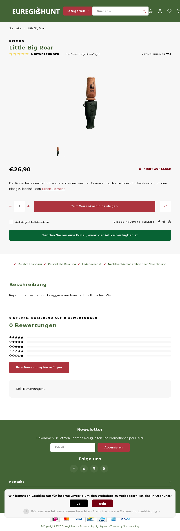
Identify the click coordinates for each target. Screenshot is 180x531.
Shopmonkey (131, 526)
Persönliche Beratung (60, 264)
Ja (78, 503)
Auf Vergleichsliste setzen (32, 222)
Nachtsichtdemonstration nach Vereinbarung (135, 264)
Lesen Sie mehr (53, 189)
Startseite (15, 28)
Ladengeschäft (90, 264)
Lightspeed (101, 526)
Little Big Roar (36, 28)
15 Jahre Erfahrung (28, 264)
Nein (102, 503)
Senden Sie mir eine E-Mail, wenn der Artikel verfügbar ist (90, 236)
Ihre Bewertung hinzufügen (82, 54)
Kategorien (78, 11)
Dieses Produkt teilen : (133, 222)
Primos (16, 41)
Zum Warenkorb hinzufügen (94, 206)
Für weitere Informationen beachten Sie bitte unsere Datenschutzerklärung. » (95, 511)
